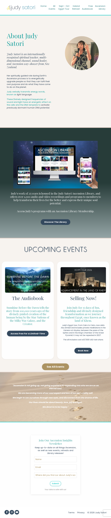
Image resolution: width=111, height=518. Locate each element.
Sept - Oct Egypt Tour (64, 7)
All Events (52, 7)
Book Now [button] (83, 350)
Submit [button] (55, 483)
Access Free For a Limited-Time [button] (28, 333)
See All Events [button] (55, 367)
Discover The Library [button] (55, 222)
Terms (71, 512)
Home (43, 6)
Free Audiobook (87, 7)
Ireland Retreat (76, 7)
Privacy (81, 512)
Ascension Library (100, 7)
